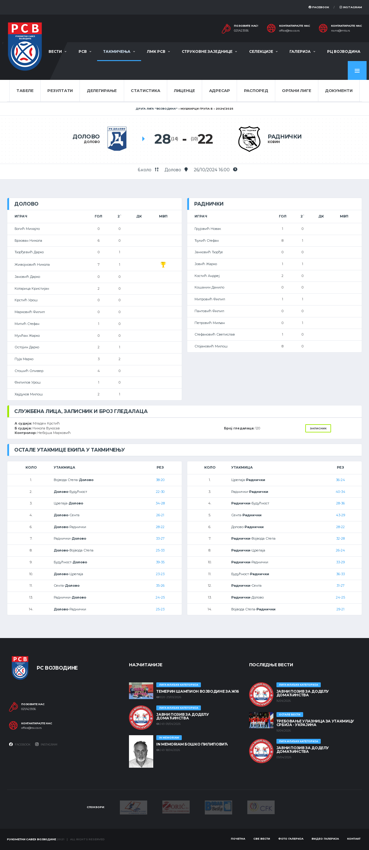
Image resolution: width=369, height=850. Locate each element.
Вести (55, 51)
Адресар (219, 90)
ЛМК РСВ (156, 51)
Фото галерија (290, 838)
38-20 (160, 480)
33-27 (160, 538)
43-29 (340, 515)
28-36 (340, 503)
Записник (318, 428)
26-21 (160, 515)
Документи (339, 90)
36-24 (340, 480)
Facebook (319, 7)
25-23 (160, 609)
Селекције (261, 51)
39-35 (160, 562)
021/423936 (241, 30)
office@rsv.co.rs (289, 30)
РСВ (83, 51)
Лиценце (184, 90)
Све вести (261, 838)
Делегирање (102, 90)
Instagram (351, 7)
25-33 (160, 550)
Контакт (354, 838)
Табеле (24, 90)
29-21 (340, 609)
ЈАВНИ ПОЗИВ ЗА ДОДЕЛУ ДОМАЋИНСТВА (182, 716)
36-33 (340, 574)
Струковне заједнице (207, 51)
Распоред (256, 90)
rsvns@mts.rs (340, 30)
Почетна (238, 838)
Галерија (300, 51)
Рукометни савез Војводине (31, 839)
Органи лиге (296, 90)
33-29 (340, 562)
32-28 (340, 538)
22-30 (160, 492)
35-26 (160, 585)
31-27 (340, 585)
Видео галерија (325, 838)
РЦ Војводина (344, 51)
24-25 (160, 597)
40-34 (340, 492)
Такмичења (116, 51)
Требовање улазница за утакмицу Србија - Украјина (315, 723)
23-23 (160, 574)
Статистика (145, 90)
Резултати (60, 90)
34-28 (160, 503)
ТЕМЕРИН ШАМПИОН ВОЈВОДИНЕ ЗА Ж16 (197, 691)
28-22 (160, 527)
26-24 (340, 550)
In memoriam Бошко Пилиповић (192, 744)
